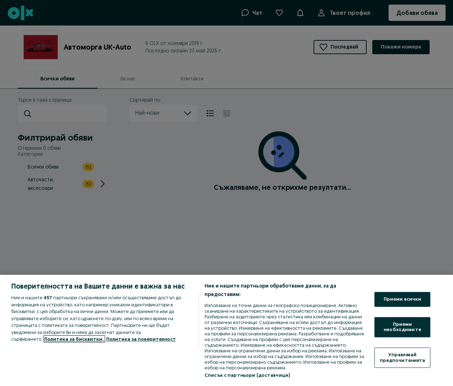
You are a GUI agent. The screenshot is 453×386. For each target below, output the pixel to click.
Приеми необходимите (402, 327)
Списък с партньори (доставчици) (247, 375)
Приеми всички (403, 299)
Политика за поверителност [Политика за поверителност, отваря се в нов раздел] (141, 339)
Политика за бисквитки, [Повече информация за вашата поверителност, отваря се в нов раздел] (74, 339)
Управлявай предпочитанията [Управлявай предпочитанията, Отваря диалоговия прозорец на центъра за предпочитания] (402, 357)
